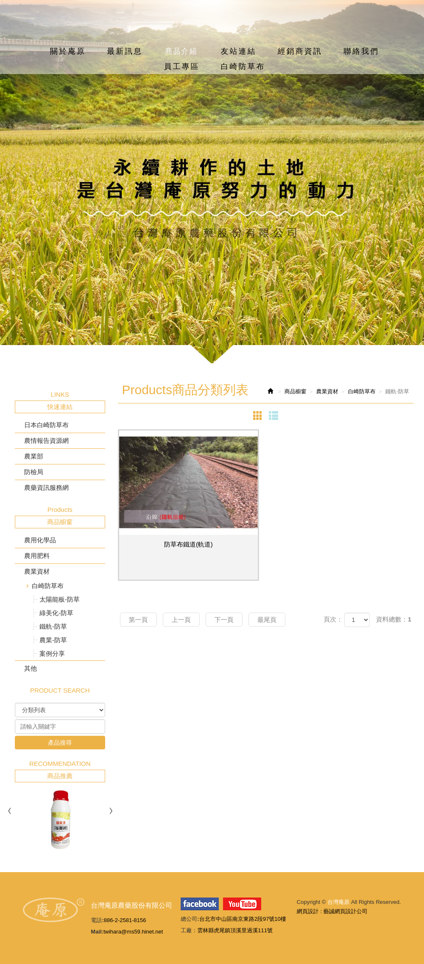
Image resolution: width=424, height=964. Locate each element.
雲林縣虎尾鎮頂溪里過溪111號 (235, 930)
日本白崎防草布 (46, 424)
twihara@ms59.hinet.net (133, 931)
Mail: (97, 931)
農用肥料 (37, 555)
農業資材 (37, 571)
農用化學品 (40, 540)
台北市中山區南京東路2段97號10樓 (242, 919)
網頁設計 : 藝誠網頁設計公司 (332, 911)
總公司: (190, 919)
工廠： (189, 930)
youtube (242, 904)
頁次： (333, 619)
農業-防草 (53, 640)
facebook (200, 904)
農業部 (33, 456)
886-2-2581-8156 (125, 920)
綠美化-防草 (56, 612)
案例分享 (52, 653)
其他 (30, 668)
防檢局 (33, 471)
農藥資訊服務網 (46, 487)
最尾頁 (266, 619)
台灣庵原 (212, 29)
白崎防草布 (48, 585)
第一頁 (138, 619)
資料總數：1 (393, 619)
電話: (97, 920)
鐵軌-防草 (53, 626)
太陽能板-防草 (59, 599)
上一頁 (181, 619)
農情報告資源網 (46, 440)
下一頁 (224, 619)
